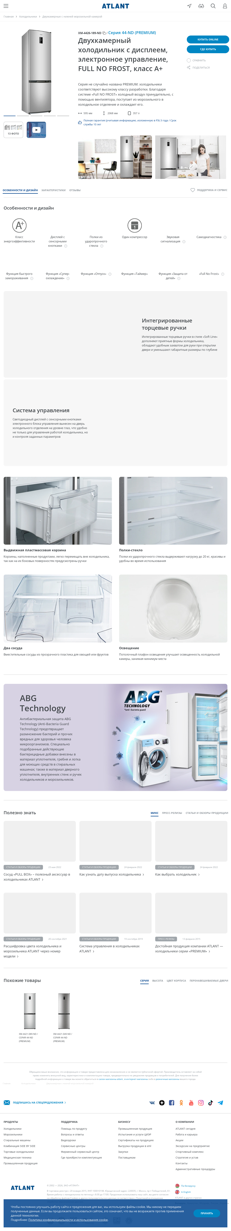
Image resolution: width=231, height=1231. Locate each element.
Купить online (208, 39)
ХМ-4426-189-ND (89, 33)
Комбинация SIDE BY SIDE (19, 1146)
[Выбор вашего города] (189, 6)
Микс (154, 813)
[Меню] (6, 6)
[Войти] (225, 6)
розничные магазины (167, 1079)
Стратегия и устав (187, 1157)
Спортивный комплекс (190, 1151)
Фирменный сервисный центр (80, 1151)
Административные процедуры (195, 1169)
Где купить (208, 49)
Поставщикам (126, 1157)
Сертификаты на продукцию (136, 1140)
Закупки (123, 1151)
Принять (207, 1213)
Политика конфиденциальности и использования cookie (68, 1220)
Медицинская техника (17, 1157)
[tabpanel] (30, 1018)
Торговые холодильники (19, 1151)
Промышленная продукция (21, 1163)
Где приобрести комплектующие (81, 1157)
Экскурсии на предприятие (193, 1146)
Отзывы (75, 190)
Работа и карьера (186, 1134)
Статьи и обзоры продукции (207, 813)
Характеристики (54, 190)
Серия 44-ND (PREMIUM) (132, 32)
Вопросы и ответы (72, 1134)
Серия (144, 980)
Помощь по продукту (74, 1128)
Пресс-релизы (172, 813)
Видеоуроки (68, 1140)
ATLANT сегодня (185, 1128)
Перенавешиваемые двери (209, 980)
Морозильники (13, 1134)
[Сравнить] (196, 60)
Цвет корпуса (176, 980)
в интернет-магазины (136, 1079)
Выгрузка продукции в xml (134, 1146)
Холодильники (12, 1128)
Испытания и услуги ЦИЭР (134, 1134)
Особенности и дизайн (20, 190)
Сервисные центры (73, 1146)
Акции (179, 1140)
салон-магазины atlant (111, 1079)
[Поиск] (213, 6)
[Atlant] (115, 6)
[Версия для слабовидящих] (201, 6)
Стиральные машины (17, 1140)
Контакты (182, 1163)
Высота (157, 980)
